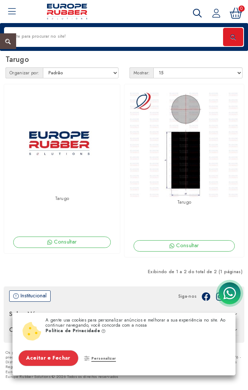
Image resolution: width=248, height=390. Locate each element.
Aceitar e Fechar (49, 357)
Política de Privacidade (75, 330)
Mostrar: (142, 73)
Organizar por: (24, 73)
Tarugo (62, 198)
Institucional (30, 295)
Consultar (62, 242)
